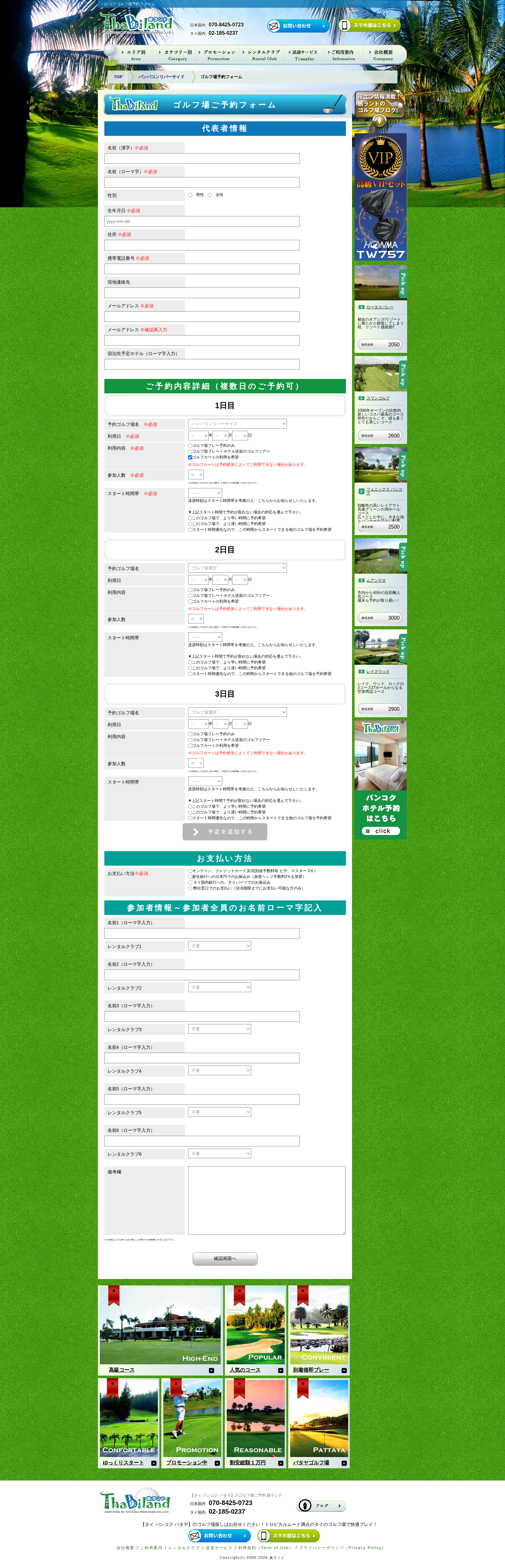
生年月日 (124, 210)
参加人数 (126, 475)
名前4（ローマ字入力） (131, 1047)
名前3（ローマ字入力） (131, 1005)
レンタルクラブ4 (125, 1071)
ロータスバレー (380, 307)
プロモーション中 (186, 1462)
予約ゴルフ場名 (132, 424)
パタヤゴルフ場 (311, 1462)
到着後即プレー (311, 1370)
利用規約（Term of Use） (265, 1548)
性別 (112, 195)
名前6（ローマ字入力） (131, 1130)
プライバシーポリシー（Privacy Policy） (342, 1548)
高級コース (122, 1370)
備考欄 (114, 1171)
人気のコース (245, 1370)
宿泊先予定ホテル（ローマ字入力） (144, 353)
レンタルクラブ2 (125, 988)
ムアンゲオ (376, 580)
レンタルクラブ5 (125, 1112)
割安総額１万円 (248, 1462)
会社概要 (126, 1548)
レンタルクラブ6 (125, 1154)
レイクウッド (378, 671)
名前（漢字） (128, 147)
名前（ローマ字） (132, 171)
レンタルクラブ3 (125, 1029)
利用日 (123, 436)
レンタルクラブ (184, 1548)
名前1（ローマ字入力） (131, 922)
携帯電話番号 (128, 258)
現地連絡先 (119, 282)
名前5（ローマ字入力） (131, 1088)
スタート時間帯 (132, 493)
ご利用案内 (151, 1548)
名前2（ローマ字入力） (131, 964)
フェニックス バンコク (384, 491)
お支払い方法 (128, 873)
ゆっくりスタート (123, 1462)
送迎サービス (219, 1548)
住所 (119, 234)
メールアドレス (131, 305)
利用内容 (126, 448)
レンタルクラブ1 (125, 946)
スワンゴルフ (378, 398)
